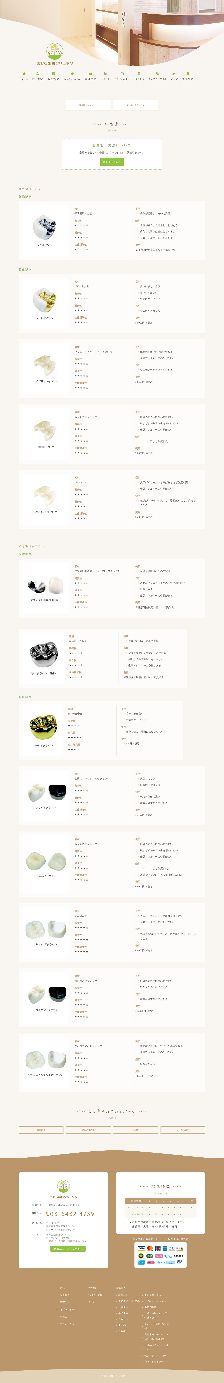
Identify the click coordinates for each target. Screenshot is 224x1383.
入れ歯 (122, 1331)
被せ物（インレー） (88, 107)
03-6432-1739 (72, 1214)
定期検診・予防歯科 (129, 1301)
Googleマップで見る (68, 1248)
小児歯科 (136, 1130)
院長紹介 (41, 1130)
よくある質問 (183, 1130)
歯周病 (122, 1325)
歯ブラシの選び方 (153, 1361)
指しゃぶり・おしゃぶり (155, 1355)
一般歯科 (123, 1307)
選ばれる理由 (88, 1130)
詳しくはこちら (112, 162)
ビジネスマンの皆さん (155, 1301)
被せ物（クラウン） (135, 107)
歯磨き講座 (150, 1307)
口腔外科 (123, 1319)
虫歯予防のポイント (154, 1295)
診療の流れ (124, 1295)
